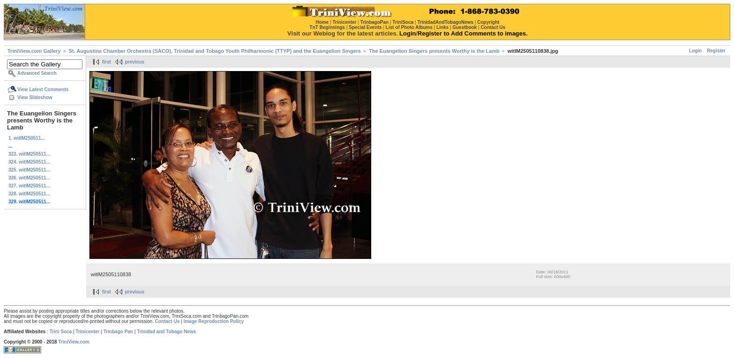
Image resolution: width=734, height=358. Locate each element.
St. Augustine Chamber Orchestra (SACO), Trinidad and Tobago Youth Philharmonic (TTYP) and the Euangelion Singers (215, 51)
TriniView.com (73, 341)
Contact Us (167, 321)
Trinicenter (88, 331)
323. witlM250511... (29, 154)
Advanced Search (37, 73)
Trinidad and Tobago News (166, 331)
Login (695, 50)
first (106, 61)
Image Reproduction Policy (214, 321)
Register (716, 50)
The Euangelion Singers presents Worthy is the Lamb (434, 51)
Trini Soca (61, 331)
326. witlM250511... (29, 177)
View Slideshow (34, 97)
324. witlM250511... (29, 162)
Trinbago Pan (118, 331)
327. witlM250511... (29, 185)
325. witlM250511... (29, 169)
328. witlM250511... (29, 193)
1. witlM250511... (26, 138)
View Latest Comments (42, 89)
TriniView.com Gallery (34, 51)
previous (135, 61)
